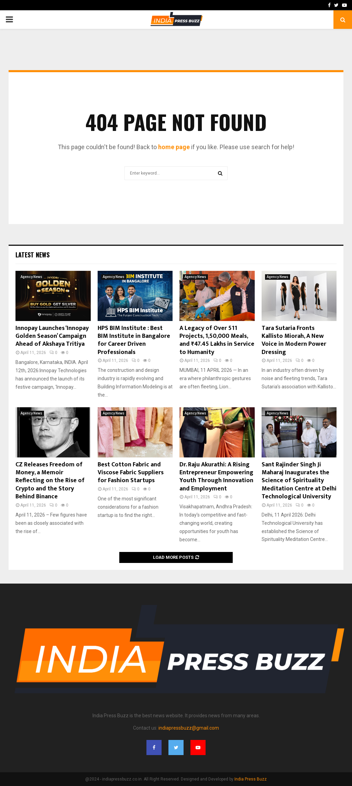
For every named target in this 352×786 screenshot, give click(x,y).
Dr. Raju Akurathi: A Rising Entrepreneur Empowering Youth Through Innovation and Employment (216, 477)
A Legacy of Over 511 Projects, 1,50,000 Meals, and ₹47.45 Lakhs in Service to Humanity (216, 340)
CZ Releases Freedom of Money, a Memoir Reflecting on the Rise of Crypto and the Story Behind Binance (50, 481)
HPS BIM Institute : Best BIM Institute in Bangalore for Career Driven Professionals (134, 340)
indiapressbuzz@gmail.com (188, 728)
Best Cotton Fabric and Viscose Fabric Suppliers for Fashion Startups (131, 473)
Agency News (31, 277)
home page (174, 147)
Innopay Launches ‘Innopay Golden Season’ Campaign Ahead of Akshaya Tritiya (52, 336)
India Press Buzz (250, 779)
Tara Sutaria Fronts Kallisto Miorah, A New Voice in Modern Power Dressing (294, 340)
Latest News (32, 254)
